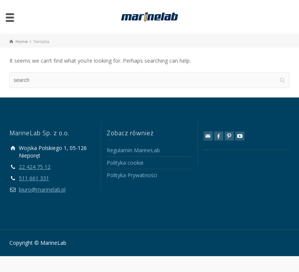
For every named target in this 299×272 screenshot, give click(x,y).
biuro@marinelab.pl (42, 189)
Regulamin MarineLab (133, 150)
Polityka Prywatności (132, 175)
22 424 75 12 (35, 166)
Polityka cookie (125, 162)
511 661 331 (34, 178)
